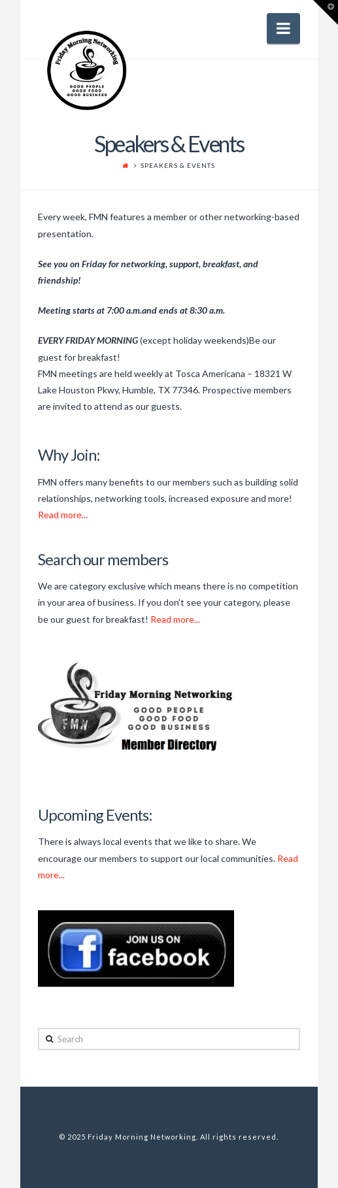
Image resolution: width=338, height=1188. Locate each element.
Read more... (63, 514)
